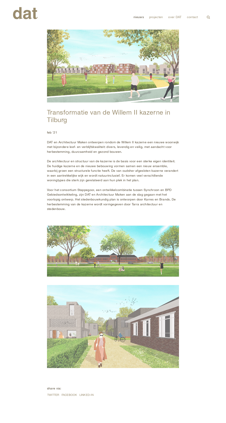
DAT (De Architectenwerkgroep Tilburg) (25, 13)
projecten (156, 17)
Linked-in (86, 395)
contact (192, 17)
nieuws (139, 17)
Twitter (53, 395)
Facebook (69, 395)
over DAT (174, 17)
